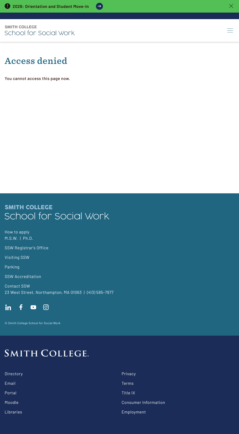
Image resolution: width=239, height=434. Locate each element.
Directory (14, 373)
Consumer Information (143, 402)
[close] (231, 6)
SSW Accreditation (23, 276)
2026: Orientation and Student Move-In (51, 6)
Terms (128, 383)
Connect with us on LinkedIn (8, 307)
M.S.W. (11, 238)
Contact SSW (17, 285)
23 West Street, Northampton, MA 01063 (43, 292)
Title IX (128, 392)
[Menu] (230, 30)
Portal (10, 392)
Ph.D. (28, 238)
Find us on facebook (20, 307)
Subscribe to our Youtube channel (33, 307)
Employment (134, 411)
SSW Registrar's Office (27, 247)
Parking (12, 266)
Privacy (129, 373)
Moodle (12, 402)
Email (10, 383)
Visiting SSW (17, 257)
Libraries (13, 411)
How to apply (17, 231)
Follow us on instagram (45, 307)
